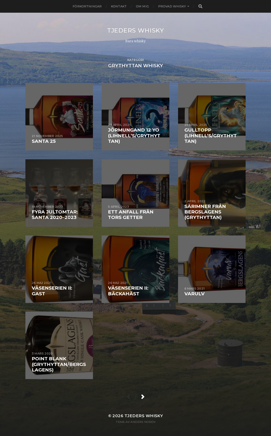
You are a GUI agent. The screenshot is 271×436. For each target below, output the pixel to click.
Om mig (142, 6)
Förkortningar (87, 6)
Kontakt (119, 6)
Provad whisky (172, 6)
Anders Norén (142, 422)
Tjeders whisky (135, 30)
